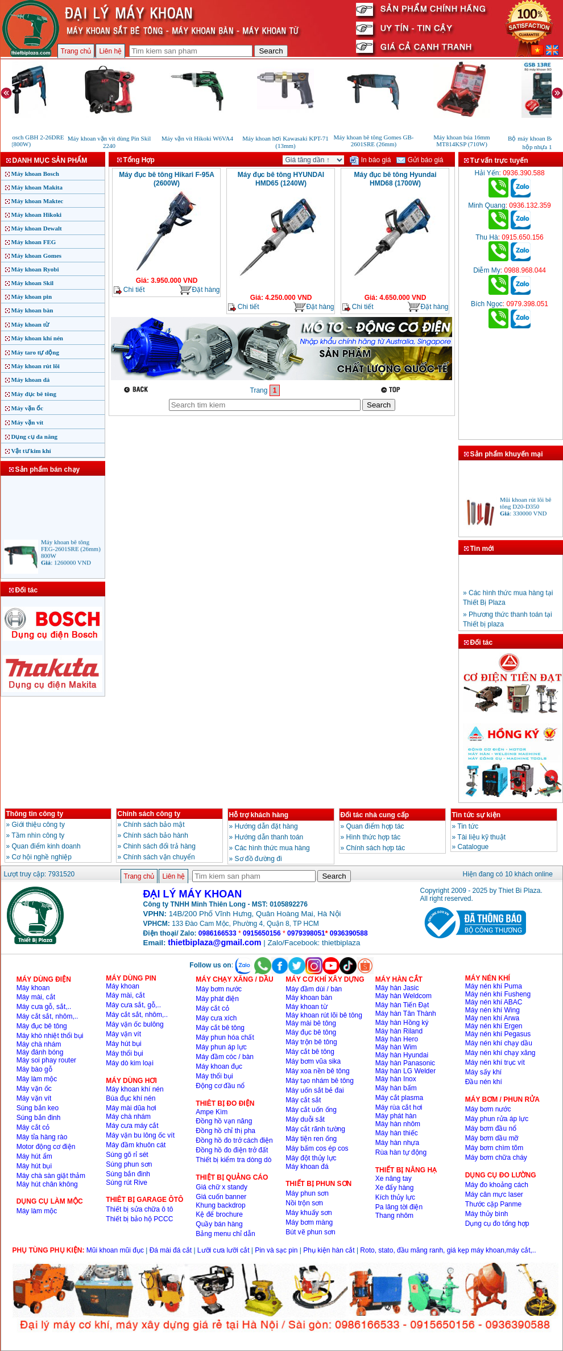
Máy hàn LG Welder (405, 1071)
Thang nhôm (394, 1216)
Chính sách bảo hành (155, 835)
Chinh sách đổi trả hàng (159, 846)
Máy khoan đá (30, 379)
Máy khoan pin (31, 296)
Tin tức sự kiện (476, 815)
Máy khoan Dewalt (36, 228)
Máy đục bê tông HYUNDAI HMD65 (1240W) (281, 179)
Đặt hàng (199, 290)
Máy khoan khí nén (37, 338)
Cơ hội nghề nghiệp (42, 857)
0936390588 (349, 933)
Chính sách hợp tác (375, 848)
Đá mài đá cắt (171, 1250)
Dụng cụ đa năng (34, 436)
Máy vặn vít (27, 422)
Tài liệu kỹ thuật (481, 837)
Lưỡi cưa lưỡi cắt (223, 1250)
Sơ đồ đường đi (258, 859)
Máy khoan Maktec (37, 200)
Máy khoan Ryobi (35, 269)
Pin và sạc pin (276, 1250)
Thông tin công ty (35, 814)
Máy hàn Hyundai (401, 1055)
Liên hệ (110, 51)
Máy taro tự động (35, 352)
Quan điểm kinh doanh (46, 846)
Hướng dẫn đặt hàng (266, 826)
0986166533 (217, 933)
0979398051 (306, 933)
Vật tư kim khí (31, 450)
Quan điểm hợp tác (375, 826)
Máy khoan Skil (32, 282)
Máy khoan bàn (32, 310)
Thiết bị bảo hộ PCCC (139, 1219)
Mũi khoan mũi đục (115, 1250)
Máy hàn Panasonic (405, 1063)
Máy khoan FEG (33, 241)
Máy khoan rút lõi (35, 366)
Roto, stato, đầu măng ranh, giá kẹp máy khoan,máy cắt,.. (448, 1250)
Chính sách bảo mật (154, 825)
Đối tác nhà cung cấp (375, 815)
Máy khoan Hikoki (36, 214)
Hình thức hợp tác (373, 837)
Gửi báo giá (419, 160)
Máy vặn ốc (27, 408)
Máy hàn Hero (396, 1039)
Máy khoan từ (30, 324)
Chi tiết (129, 290)
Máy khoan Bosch (35, 173)
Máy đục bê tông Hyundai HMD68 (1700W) (395, 179)
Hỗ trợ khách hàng (259, 815)
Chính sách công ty (149, 814)
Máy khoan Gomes (36, 255)
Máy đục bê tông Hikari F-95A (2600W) (166, 179)
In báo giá (370, 160)
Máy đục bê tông (33, 393)
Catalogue (473, 847)
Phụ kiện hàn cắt (328, 1250)
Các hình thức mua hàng (272, 848)
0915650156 (262, 933)
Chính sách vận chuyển (159, 857)
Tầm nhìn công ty (37, 835)
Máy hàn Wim (396, 1047)
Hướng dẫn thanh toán (269, 837)
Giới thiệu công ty (38, 825)
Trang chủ (76, 51)
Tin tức (467, 826)
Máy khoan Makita (37, 187)
